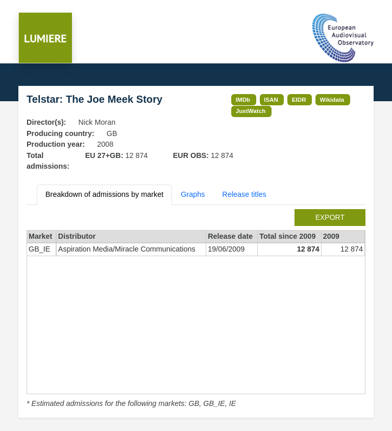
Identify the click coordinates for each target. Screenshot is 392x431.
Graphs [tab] (193, 194)
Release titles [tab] (244, 194)
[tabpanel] (196, 309)
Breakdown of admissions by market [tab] (104, 194)
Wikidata (332, 99)
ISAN (271, 99)
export (330, 217)
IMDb (243, 99)
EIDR (299, 99)
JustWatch (251, 110)
